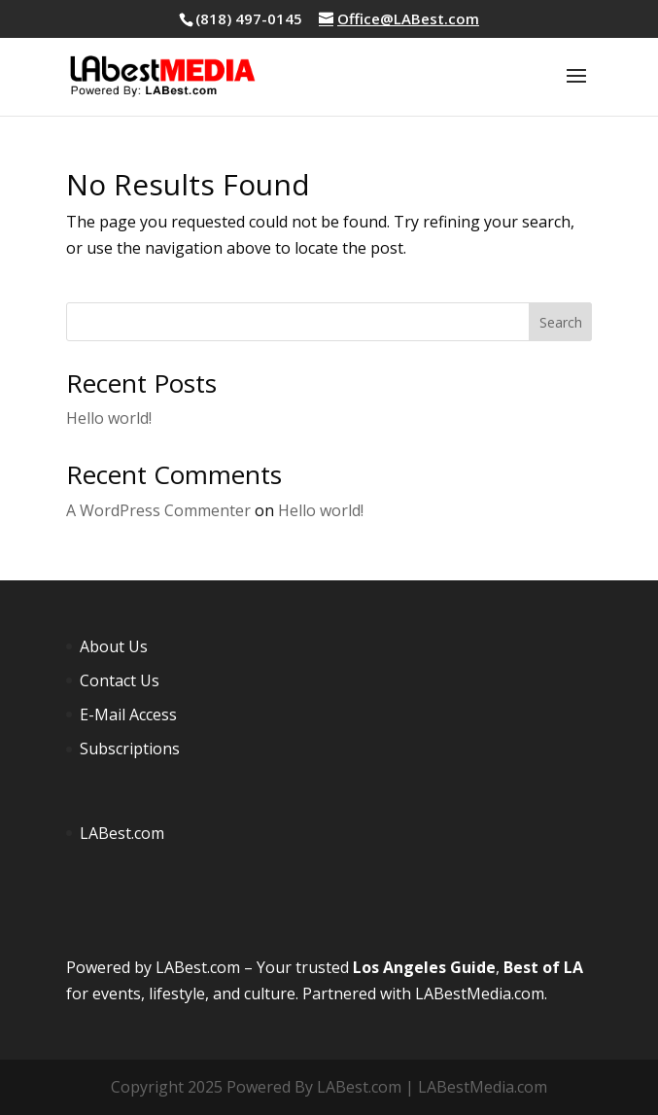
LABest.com (122, 833)
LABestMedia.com (479, 993)
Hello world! (109, 418)
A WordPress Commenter (158, 510)
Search (560, 322)
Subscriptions (130, 748)
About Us (114, 646)
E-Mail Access (128, 714)
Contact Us (119, 680)
